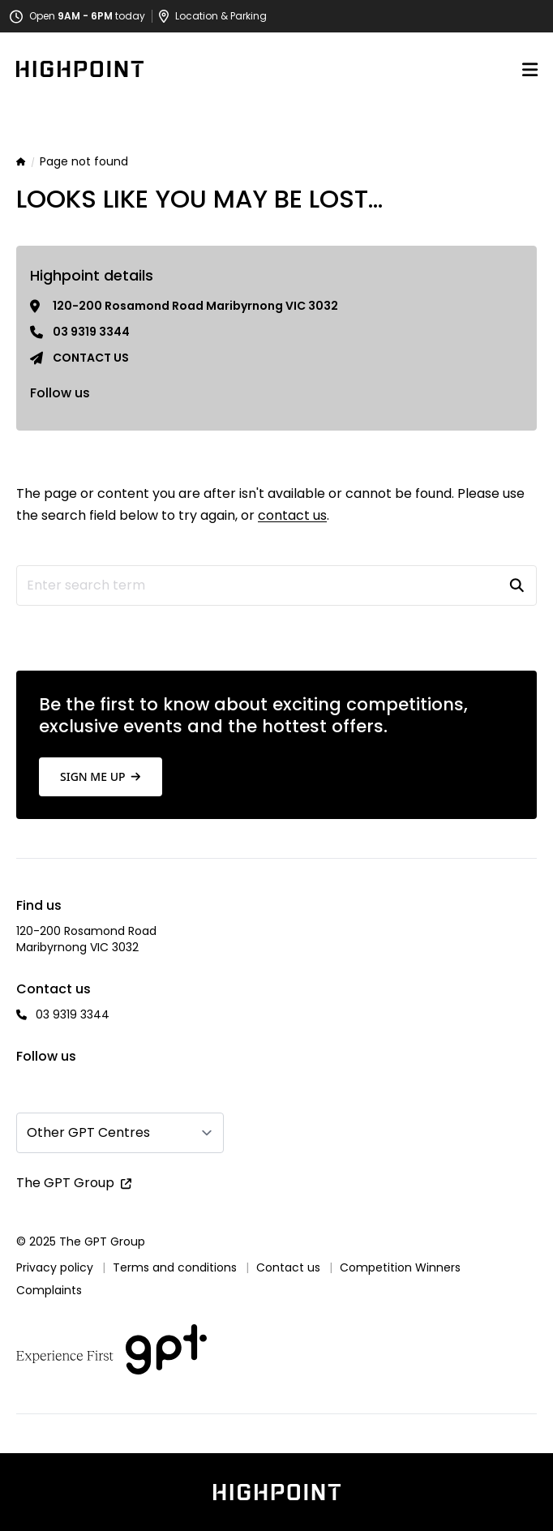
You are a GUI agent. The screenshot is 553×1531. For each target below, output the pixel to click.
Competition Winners (400, 1267)
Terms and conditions (175, 1267)
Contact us (91, 358)
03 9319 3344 (91, 332)
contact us (292, 515)
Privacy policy (54, 1267)
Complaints (49, 1290)
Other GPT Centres (88, 1132)
